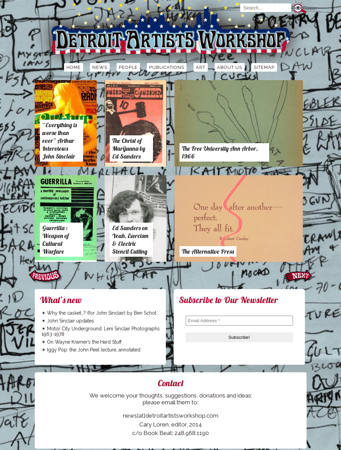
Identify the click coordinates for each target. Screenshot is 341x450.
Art (200, 67)
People (128, 67)
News (99, 67)
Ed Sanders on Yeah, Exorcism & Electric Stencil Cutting (130, 239)
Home (73, 67)
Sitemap (264, 67)
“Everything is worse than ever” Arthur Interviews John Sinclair (59, 140)
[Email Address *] (239, 321)
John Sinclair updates (70, 321)
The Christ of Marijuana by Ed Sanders (128, 148)
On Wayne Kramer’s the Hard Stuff (84, 342)
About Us (229, 67)
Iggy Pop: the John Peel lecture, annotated (93, 349)
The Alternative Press (208, 251)
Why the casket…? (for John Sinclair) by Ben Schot (101, 313)
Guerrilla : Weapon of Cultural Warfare (55, 239)
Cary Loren (154, 424)
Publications (166, 67)
